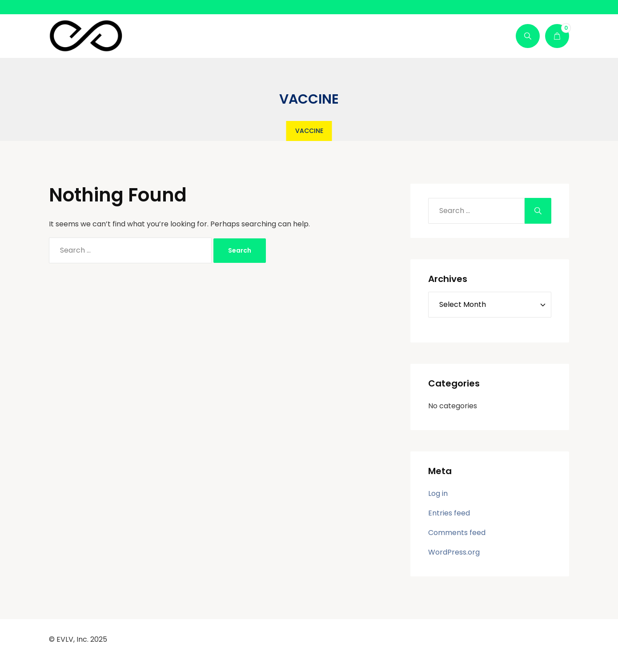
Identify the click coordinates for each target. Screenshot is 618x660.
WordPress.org (454, 552)
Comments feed (457, 532)
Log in (438, 493)
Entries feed (449, 513)
